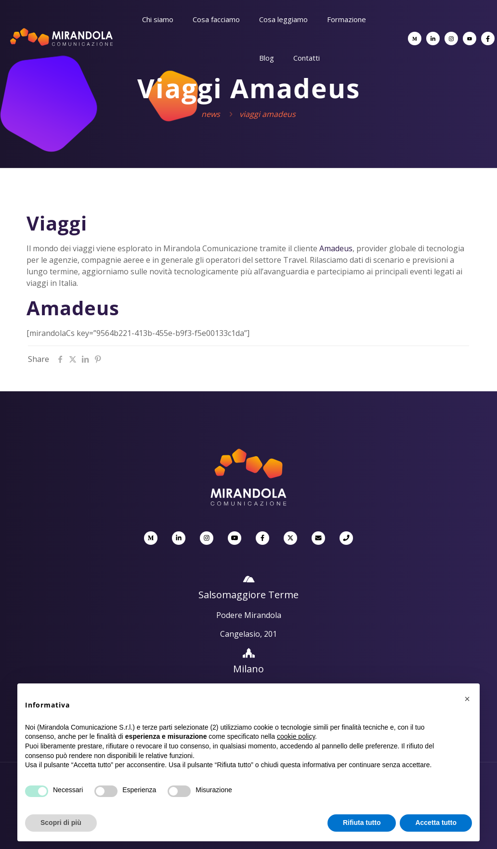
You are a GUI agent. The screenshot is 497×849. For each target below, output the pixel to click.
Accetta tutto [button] (436, 822)
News (210, 114)
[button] (467, 699)
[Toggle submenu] (157, 43)
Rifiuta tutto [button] (362, 822)
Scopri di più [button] (60, 822)
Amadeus (336, 248)
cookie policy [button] (296, 736)
